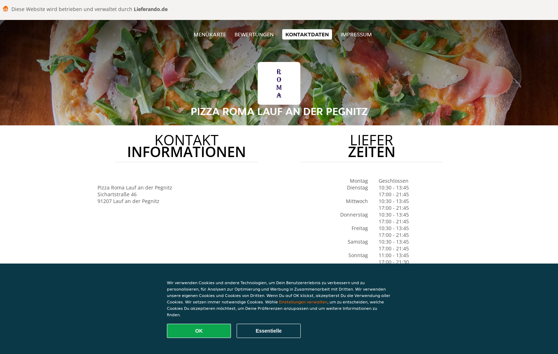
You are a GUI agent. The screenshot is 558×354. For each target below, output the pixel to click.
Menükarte (210, 34)
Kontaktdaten (307, 34)
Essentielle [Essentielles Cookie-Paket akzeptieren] (268, 331)
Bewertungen (254, 34)
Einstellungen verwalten (303, 301)
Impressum (356, 34)
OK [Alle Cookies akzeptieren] (199, 331)
